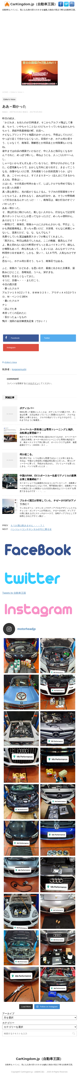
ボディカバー (27, 408)
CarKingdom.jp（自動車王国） (31, 4)
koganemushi (19, 369)
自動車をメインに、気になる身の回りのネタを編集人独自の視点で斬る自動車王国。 (39, 1065)
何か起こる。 (27, 454)
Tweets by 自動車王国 (14, 593)
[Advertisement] (39, 36)
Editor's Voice (11, 362)
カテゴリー (8, 1023)
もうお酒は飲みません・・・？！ (28, 525)
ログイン (34, 383)
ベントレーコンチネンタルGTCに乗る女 (31, 529)
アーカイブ (8, 1013)
